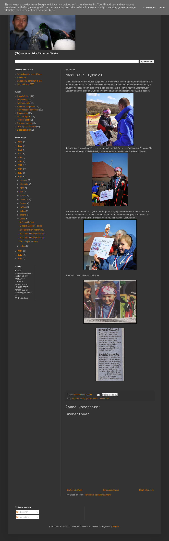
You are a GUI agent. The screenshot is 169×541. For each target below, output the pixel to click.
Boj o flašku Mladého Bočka (32, 237)
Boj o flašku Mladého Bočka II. (33, 233)
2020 (20, 154)
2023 (20, 142)
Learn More (150, 7)
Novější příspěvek (74, 490)
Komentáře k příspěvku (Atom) (97, 495)
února (23, 219)
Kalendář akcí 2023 (25, 84)
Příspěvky (22, 512)
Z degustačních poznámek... (32, 230)
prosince (24, 180)
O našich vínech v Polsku (31, 226)
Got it (162, 7)
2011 (20, 259)
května (23, 207)
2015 (20, 173)
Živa (107, 399)
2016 (20, 169)
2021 (20, 150)
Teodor (102, 399)
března (23, 215)
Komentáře (22, 517)
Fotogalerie (22, 100)
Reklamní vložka (24, 123)
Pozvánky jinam (24, 116)
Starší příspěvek (146, 490)
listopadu (24, 184)
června (23, 203)
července (24, 199)
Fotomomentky (23, 103)
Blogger (115, 526)
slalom (95, 399)
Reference (21, 77)
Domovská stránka (111, 490)
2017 (20, 165)
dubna (23, 211)
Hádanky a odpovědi (26, 106)
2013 (20, 251)
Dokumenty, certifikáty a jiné (29, 81)
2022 (20, 146)
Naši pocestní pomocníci (28, 110)
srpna (22, 195)
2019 (20, 157)
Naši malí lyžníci (27, 222)
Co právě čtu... (23, 96)
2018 (20, 161)
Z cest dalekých (24, 130)
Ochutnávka (22, 113)
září (22, 192)
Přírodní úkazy (23, 120)
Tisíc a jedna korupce (26, 126)
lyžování (89, 399)
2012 (20, 255)
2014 (20, 177)
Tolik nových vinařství (29, 241)
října (22, 188)
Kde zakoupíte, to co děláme (29, 74)
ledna (22, 246)
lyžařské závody (78, 399)
